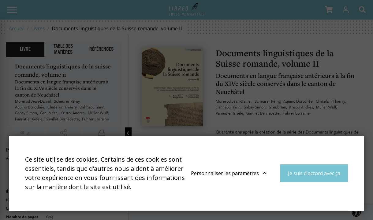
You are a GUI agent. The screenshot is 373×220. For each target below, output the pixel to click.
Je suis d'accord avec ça (314, 173)
